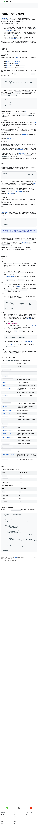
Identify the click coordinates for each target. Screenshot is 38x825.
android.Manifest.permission (8, 189)
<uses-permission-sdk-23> (8, 454)
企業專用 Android (4, 816)
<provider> (21, 67)
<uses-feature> (6, 440)
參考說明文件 (19, 286)
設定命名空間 (27, 111)
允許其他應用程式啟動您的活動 (25, 160)
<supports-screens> (7, 433)
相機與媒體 (16, 819)
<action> (5, 363)
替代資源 (29, 318)
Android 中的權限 (10, 193)
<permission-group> (7, 410)
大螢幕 (27, 814)
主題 (11, 344)
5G (14, 823)
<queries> (5, 419)
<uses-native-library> (8, 446)
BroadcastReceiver (10, 65)
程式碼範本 (28, 42)
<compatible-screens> (8, 379)
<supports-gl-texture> (8, 430)
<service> (16, 63)
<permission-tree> (7, 413)
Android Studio (9, 41)
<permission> (19, 191)
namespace (27, 92)
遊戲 (14, 814)
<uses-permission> (7, 450)
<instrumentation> (7, 388)
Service (8, 63)
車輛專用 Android (29, 819)
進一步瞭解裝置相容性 (14, 38)
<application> (20, 149)
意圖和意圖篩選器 (10, 138)
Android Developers (4, 10)
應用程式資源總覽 (28, 342)
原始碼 (2, 819)
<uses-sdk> (5, 459)
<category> (5, 376)
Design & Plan (12, 10)
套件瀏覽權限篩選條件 (21, 421)
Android (2, 814)
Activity (8, 61)
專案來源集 (4, 18)
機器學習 (15, 816)
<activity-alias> (10, 276)
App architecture (6, 5)
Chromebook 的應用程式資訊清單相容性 (21, 231)
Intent (34, 122)
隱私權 (15, 821)
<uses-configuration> (7, 437)
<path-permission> (7, 403)
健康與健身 (16, 818)
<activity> (17, 61)
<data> (4, 382)
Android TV (28, 821)
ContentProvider (10, 67)
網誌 (2, 823)
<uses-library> (6, 443)
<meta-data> (5, 398)
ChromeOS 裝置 (29, 818)
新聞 (2, 821)
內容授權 (15, 557)
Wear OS (27, 816)
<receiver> (22, 65)
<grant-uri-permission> (8, 385)
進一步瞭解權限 (10, 35)
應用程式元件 (16, 57)
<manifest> (9, 263)
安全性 (2, 818)
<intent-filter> (25, 134)
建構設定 (23, 247)
